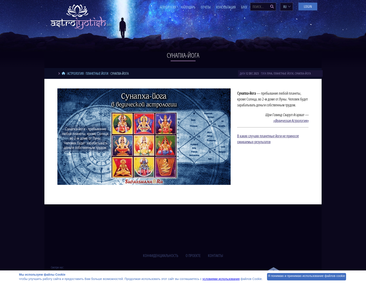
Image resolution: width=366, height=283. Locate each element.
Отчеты (206, 7)
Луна (269, 73)
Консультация (226, 7)
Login (308, 6)
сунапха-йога (303, 73)
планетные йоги (283, 73)
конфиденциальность (160, 255)
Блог (244, 7)
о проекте (193, 255)
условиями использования (221, 279)
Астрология (168, 7)
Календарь (188, 7)
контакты (215, 255)
